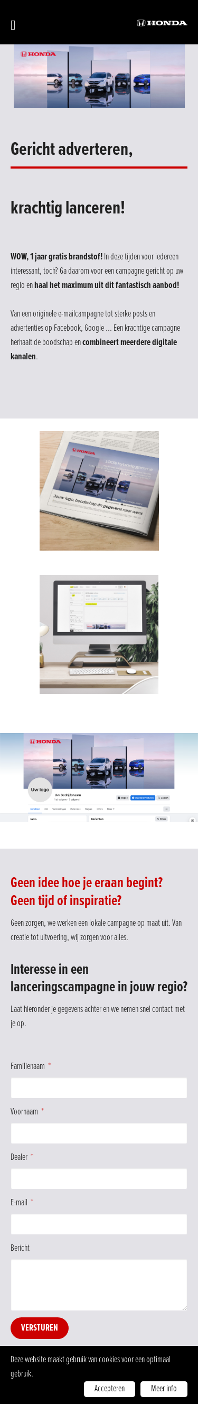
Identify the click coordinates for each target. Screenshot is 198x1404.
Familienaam (28, 1067)
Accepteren (110, 1389)
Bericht (20, 1248)
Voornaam (24, 1112)
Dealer (19, 1157)
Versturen (39, 1328)
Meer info (164, 1389)
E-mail (19, 1203)
